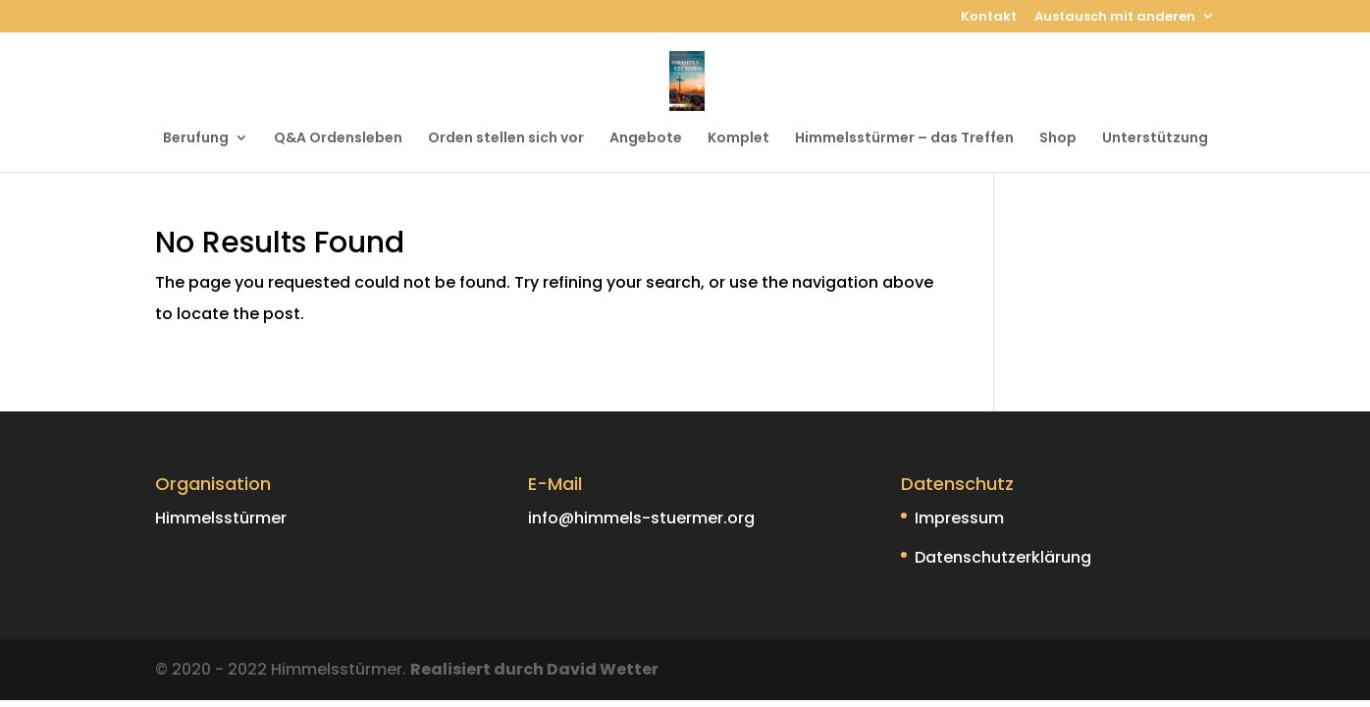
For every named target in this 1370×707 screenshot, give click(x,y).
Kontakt (989, 18)
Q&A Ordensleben (338, 139)
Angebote (645, 139)
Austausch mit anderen (1114, 18)
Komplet (738, 139)
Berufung (196, 139)
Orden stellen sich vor (506, 139)
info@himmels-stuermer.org (641, 518)
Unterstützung (1155, 139)
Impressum (959, 518)
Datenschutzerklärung (1003, 557)
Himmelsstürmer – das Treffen (904, 139)
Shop (1058, 139)
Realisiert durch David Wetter (534, 669)
